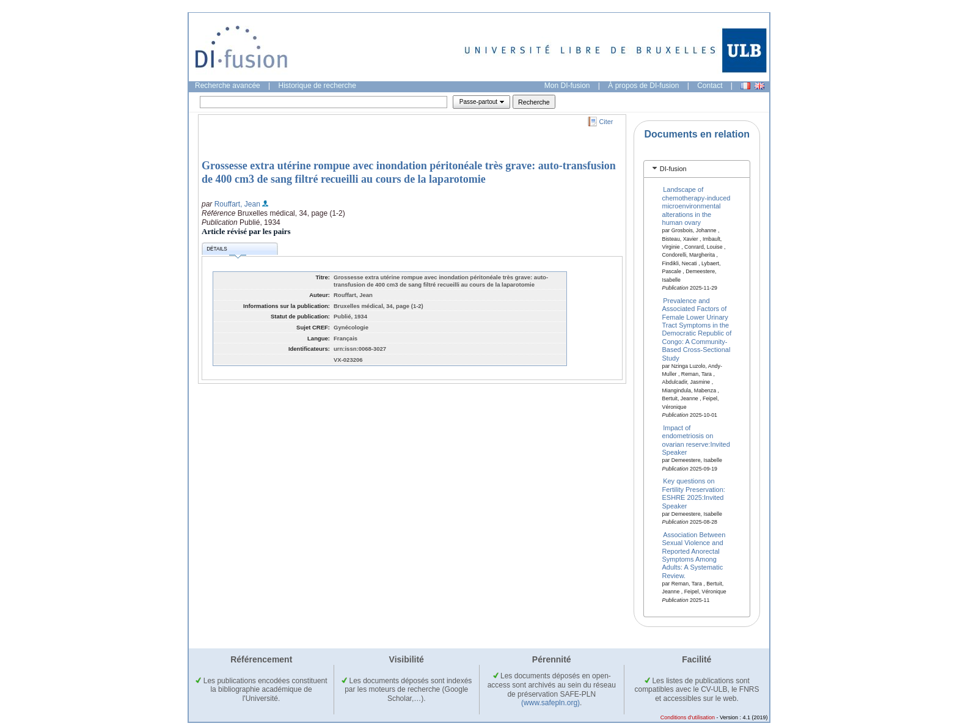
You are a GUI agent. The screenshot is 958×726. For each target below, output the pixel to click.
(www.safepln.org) (550, 702)
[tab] (696, 169)
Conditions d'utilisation (687, 717)
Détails (226, 250)
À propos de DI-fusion (643, 85)
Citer (606, 121)
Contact (709, 85)
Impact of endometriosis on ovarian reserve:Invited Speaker (696, 439)
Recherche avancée (227, 85)
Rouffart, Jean (237, 204)
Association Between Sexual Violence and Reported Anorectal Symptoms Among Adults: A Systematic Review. (694, 554)
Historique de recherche (317, 85)
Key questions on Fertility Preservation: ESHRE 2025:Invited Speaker (693, 493)
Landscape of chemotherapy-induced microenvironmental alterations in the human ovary (696, 206)
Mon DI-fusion (567, 85)
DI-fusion (673, 168)
